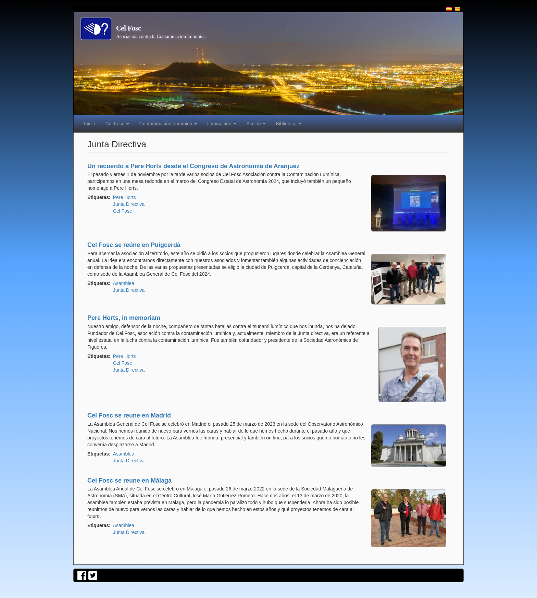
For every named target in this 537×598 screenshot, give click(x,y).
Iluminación (221, 123)
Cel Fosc (128, 28)
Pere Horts (124, 197)
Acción (256, 123)
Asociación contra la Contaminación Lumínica (160, 36)
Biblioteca (288, 123)
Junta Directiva (129, 204)
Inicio (89, 123)
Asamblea (123, 283)
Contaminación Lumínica (168, 123)
